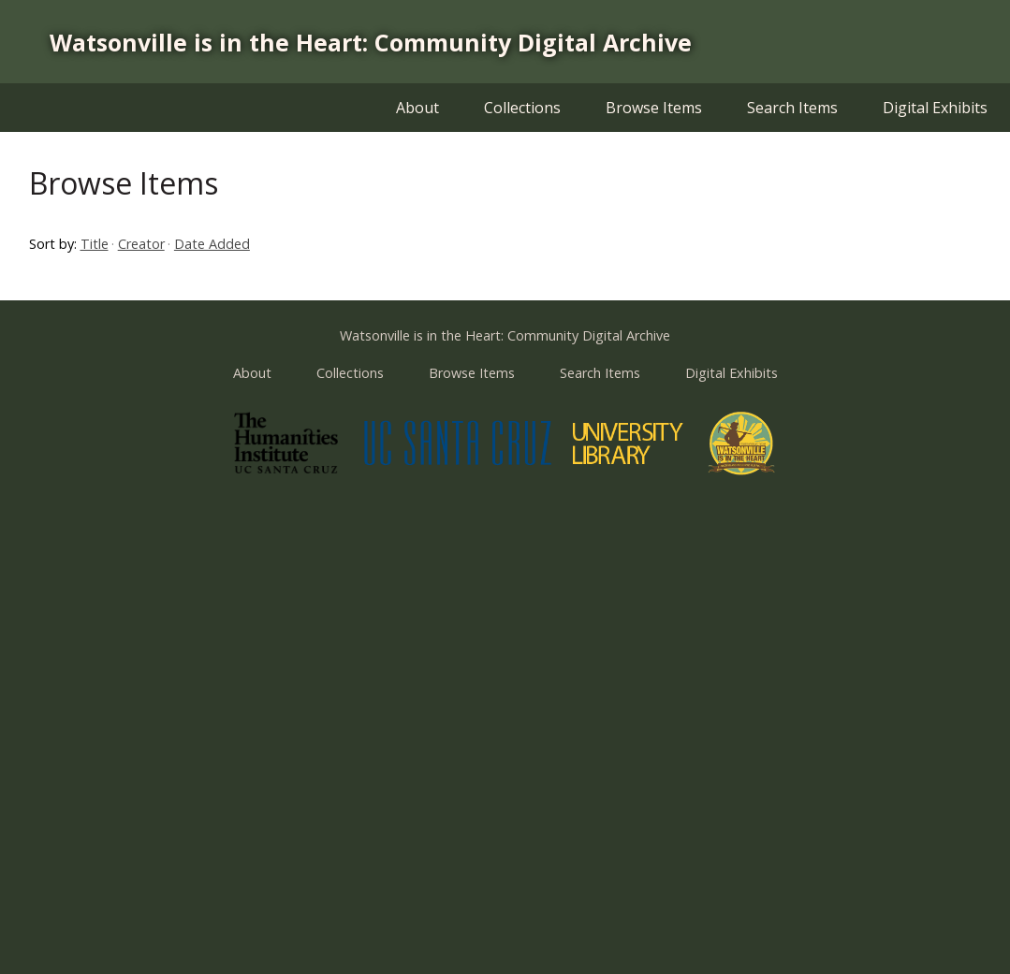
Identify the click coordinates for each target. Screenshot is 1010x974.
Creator (141, 244)
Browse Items (654, 107)
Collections (522, 107)
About (417, 107)
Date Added (212, 244)
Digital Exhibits (935, 107)
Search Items (792, 107)
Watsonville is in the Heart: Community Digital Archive (371, 42)
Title (95, 244)
